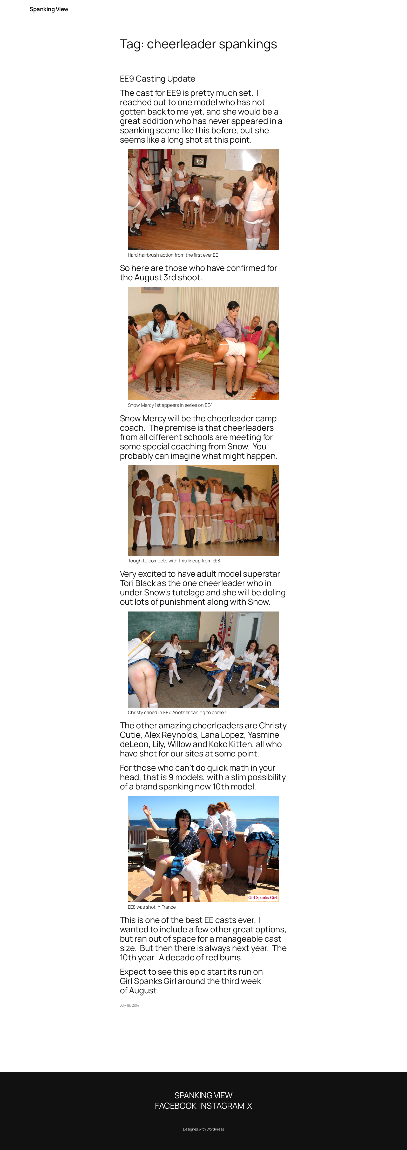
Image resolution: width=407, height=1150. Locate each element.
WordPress (215, 1129)
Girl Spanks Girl (148, 981)
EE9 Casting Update (157, 78)
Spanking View (49, 9)
